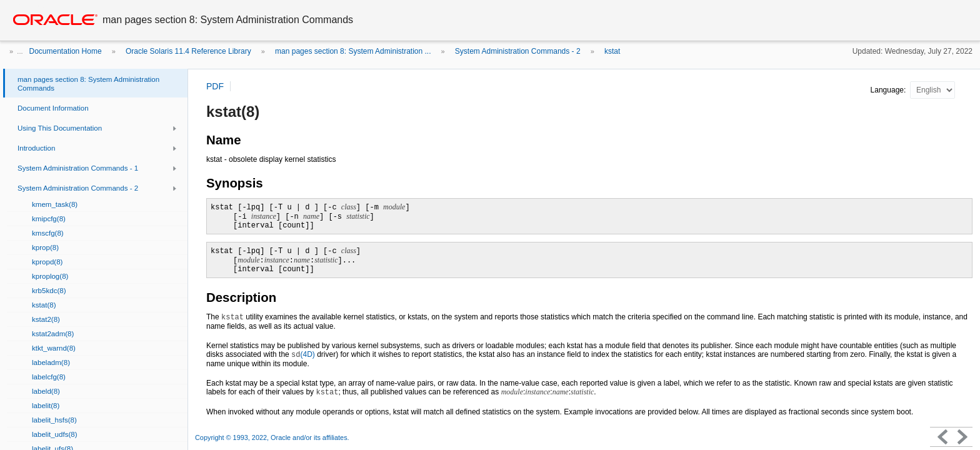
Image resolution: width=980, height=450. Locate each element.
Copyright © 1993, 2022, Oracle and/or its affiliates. (273, 437)
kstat (612, 51)
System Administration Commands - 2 (518, 51)
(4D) (303, 354)
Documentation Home (65, 51)
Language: (889, 90)
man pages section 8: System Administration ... (353, 51)
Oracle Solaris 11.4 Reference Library (188, 51)
